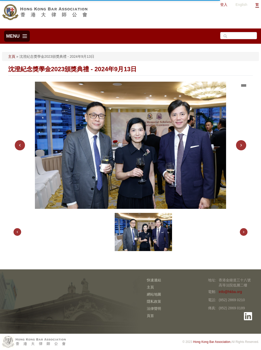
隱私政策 (154, 301)
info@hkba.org (230, 292)
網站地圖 (154, 294)
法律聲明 (154, 309)
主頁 (11, 56)
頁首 (150, 316)
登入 (223, 5)
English (241, 5)
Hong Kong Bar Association (211, 342)
